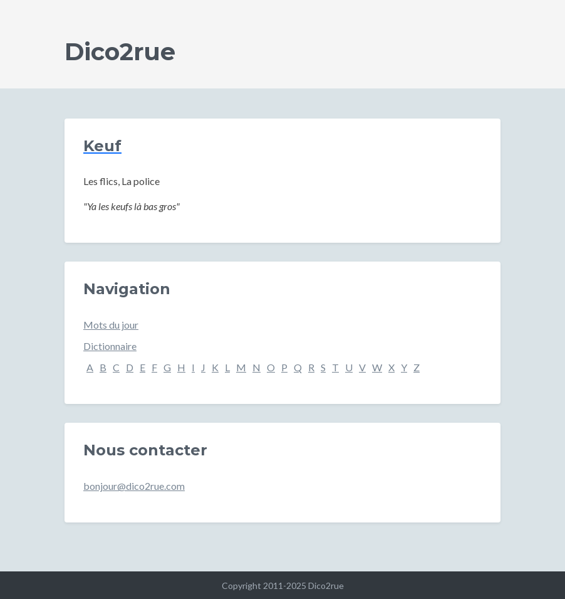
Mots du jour (110, 325)
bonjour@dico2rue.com (134, 486)
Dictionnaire (110, 346)
